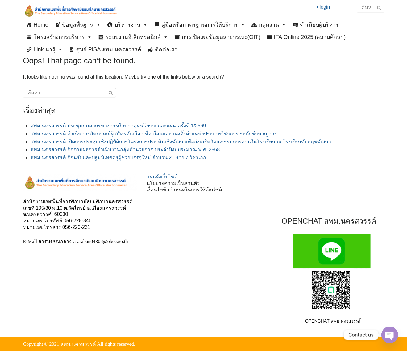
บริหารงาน (131, 25)
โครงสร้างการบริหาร (63, 37)
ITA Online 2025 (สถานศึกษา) (310, 37)
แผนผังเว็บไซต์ (162, 176)
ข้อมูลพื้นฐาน (81, 25)
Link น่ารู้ (48, 49)
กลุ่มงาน (272, 25)
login (323, 7)
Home (41, 25)
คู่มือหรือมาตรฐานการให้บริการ (203, 25)
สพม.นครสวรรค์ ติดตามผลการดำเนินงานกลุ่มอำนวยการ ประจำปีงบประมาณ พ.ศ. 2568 (125, 149)
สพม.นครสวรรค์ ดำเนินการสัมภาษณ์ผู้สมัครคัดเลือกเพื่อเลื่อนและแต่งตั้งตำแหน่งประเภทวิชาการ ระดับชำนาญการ (154, 133)
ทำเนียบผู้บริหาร (319, 25)
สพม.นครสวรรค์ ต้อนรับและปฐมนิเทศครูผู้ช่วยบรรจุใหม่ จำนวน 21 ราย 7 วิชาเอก (118, 157)
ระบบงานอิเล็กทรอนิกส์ (137, 37)
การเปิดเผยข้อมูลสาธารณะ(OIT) (221, 37)
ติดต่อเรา (166, 49)
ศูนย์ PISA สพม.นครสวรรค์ (108, 49)
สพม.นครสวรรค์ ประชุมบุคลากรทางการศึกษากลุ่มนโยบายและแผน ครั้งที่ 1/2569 (118, 125)
